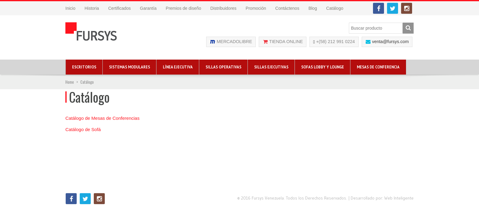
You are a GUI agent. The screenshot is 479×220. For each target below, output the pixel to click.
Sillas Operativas (223, 66)
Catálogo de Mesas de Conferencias (102, 118)
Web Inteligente (399, 198)
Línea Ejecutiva (178, 66)
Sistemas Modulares (129, 66)
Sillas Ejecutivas (271, 66)
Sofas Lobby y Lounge (322, 66)
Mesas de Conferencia (378, 66)
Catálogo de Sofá (83, 129)
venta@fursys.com (390, 41)
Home (69, 82)
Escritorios (84, 66)
